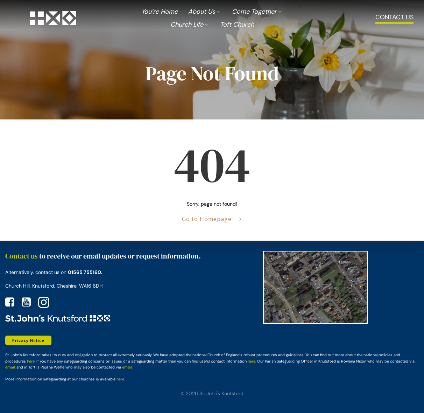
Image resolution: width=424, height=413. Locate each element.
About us (204, 11)
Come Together (257, 11)
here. (120, 379)
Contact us (21, 256)
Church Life (190, 24)
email (10, 367)
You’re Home (159, 11)
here (31, 361)
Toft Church (237, 24)
